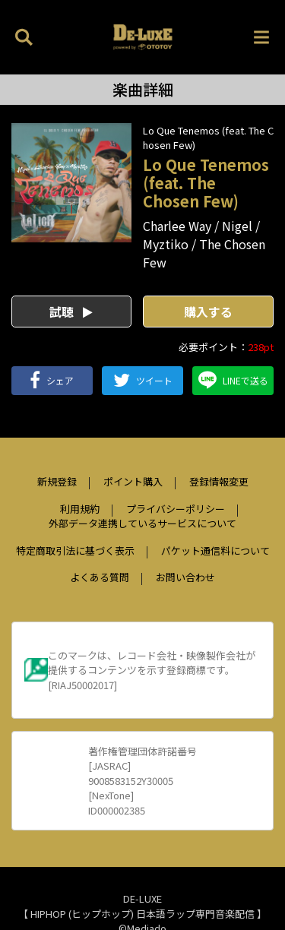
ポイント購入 (133, 481)
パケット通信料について (215, 550)
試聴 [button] (71, 311)
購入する (208, 311)
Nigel (237, 226)
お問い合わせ (185, 577)
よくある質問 (99, 577)
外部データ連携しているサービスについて (142, 523)
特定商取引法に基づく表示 (75, 550)
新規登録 (57, 481)
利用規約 (80, 508)
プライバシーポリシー (175, 508)
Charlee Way (177, 226)
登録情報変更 (219, 481)
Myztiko (165, 244)
